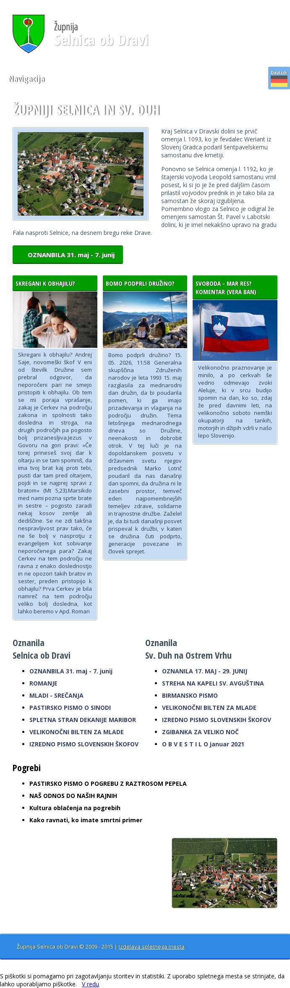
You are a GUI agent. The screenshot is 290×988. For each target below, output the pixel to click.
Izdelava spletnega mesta (152, 946)
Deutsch (279, 78)
